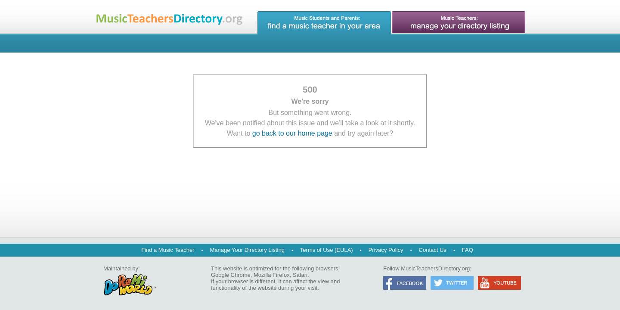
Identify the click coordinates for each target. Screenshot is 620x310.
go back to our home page (292, 133)
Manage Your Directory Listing (247, 250)
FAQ (467, 250)
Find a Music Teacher (167, 250)
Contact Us (432, 250)
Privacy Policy (386, 250)
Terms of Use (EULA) (326, 250)
